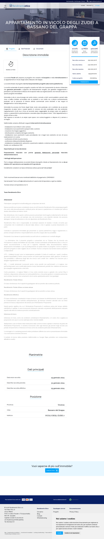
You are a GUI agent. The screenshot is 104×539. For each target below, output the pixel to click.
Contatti (39, 516)
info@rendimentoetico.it (94, 1)
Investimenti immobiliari (27, 532)
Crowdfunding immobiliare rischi (12, 534)
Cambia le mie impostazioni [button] (72, 533)
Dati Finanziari (24, 49)
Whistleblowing (42, 518)
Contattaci (50, 470)
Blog (38, 514)
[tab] (10, 49)
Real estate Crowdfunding (51, 532)
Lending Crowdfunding (39, 532)
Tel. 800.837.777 (9, 522)
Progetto (10, 49)
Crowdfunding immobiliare (13, 532)
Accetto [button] (59, 533)
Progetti (55, 512)
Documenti (38, 49)
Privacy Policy (74, 512)
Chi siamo (40, 512)
